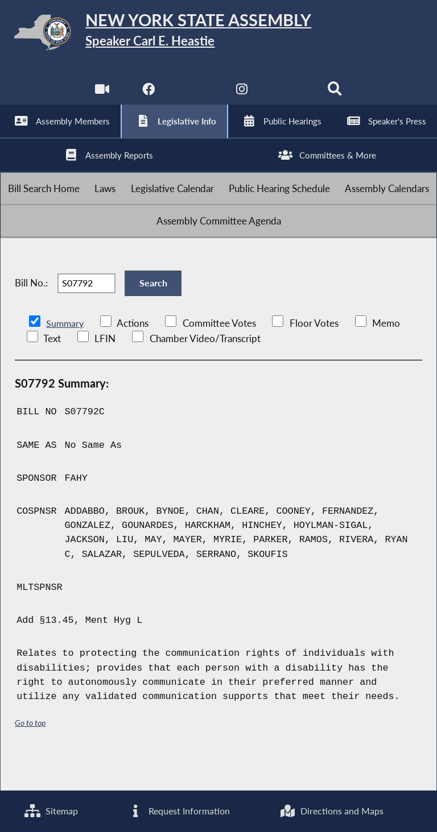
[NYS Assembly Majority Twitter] (195, 96)
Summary (65, 355)
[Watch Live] (101, 96)
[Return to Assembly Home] (218, 34)
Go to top (30, 754)
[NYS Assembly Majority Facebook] (147, 96)
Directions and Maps (331, 811)
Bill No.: (31, 310)
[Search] (336, 96)
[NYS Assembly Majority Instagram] (242, 96)
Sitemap (51, 811)
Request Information (178, 811)
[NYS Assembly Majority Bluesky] (289, 96)
